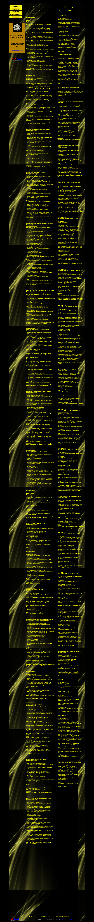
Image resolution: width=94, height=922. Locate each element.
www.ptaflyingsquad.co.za (17, 50)
